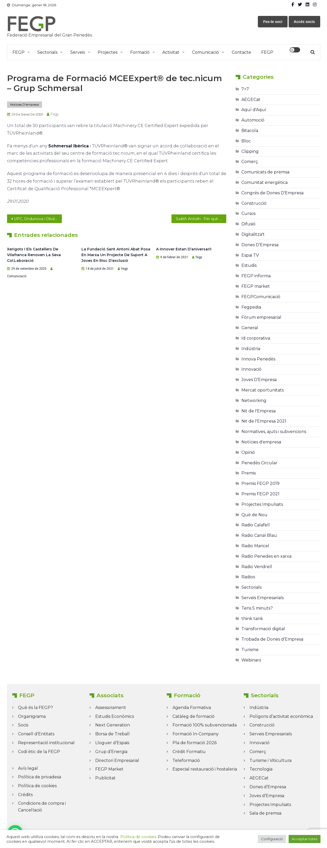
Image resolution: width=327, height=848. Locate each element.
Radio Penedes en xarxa (266, 556)
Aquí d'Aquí (253, 109)
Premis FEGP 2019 (260, 483)
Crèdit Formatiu (189, 751)
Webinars (251, 660)
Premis (248, 473)
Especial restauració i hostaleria (205, 769)
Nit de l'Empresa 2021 (263, 421)
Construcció (253, 203)
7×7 (245, 89)
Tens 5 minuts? (257, 608)
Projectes (107, 52)
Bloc (246, 141)
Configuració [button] (272, 839)
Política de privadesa (39, 776)
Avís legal (28, 768)
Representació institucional (46, 742)
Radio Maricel (255, 545)
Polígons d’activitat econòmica (281, 716)
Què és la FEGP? (35, 707)
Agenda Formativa (192, 707)
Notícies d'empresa (24, 104)
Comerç (249, 161)
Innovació (251, 369)
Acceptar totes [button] (304, 839)
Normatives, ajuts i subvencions (273, 431)
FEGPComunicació (260, 296)
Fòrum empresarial (261, 317)
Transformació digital (263, 628)
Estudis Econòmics (114, 716)
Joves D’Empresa (259, 379)
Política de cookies (37, 785)
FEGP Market (109, 769)
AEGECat (250, 99)
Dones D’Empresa (259, 244)
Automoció (252, 120)
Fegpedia (251, 307)
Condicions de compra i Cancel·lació (42, 807)
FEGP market (255, 286)
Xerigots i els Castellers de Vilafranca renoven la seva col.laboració (34, 255)
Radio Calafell (255, 524)
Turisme (250, 649)
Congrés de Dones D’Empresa (272, 192)
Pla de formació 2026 (195, 742)
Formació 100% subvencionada (205, 725)
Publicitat (105, 777)
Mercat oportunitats (262, 390)
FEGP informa (256, 275)
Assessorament (110, 707)
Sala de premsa (265, 813)
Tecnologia (260, 769)
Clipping (250, 151)
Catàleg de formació (194, 716)
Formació (140, 52)
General (249, 327)
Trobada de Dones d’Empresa (272, 639)
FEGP (19, 52)
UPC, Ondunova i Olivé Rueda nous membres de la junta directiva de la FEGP (38, 218)
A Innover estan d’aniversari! (183, 249)
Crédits (25, 794)
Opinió (248, 452)
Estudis (249, 265)
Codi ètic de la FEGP (39, 751)
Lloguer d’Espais (112, 742)
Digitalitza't (253, 234)
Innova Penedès (258, 359)
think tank (252, 618)
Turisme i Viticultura (270, 760)
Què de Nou (254, 514)
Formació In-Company (196, 733)
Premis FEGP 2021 (260, 493)
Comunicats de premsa (265, 172)
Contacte (241, 52)
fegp (55, 114)
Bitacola (249, 130)
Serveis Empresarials (262, 597)
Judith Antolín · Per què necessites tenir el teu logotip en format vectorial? (201, 218)
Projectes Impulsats (262, 504)
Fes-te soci (272, 22)
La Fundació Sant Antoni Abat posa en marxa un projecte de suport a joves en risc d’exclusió (115, 255)
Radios (248, 576)
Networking (253, 400)
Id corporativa (255, 338)
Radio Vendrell (256, 566)
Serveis (77, 52)
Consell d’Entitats (36, 733)
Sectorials (47, 52)
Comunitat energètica (264, 182)
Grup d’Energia (111, 751)
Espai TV (250, 255)
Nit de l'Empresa (258, 410)
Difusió (248, 223)
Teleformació (186, 760)
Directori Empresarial (117, 760)
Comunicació (205, 52)
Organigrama (32, 716)
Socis (23, 725)
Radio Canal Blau (259, 535)
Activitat (170, 52)
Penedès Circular (259, 462)
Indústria (250, 348)
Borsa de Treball (112, 733)
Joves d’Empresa (266, 795)
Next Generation (112, 725)
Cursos (248, 213)
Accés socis (304, 22)
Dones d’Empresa (267, 786)
